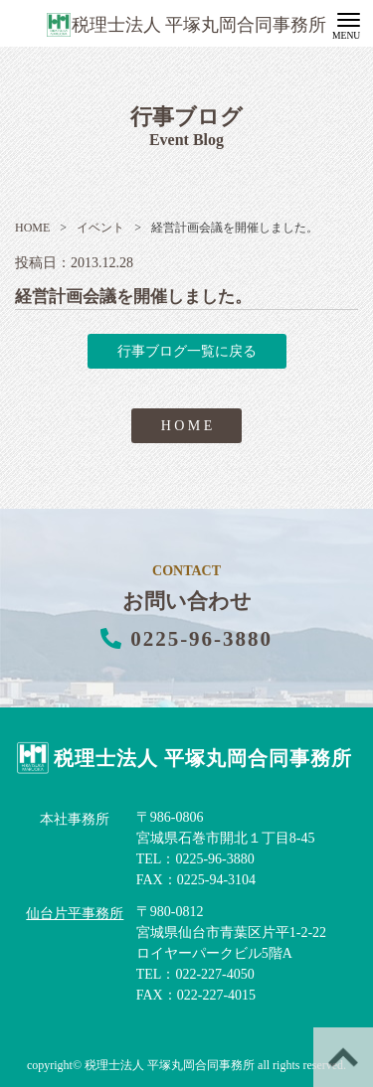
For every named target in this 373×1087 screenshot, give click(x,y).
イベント (92, 227)
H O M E (187, 425)
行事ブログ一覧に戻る (187, 351)
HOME (32, 227)
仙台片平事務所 (74, 913)
